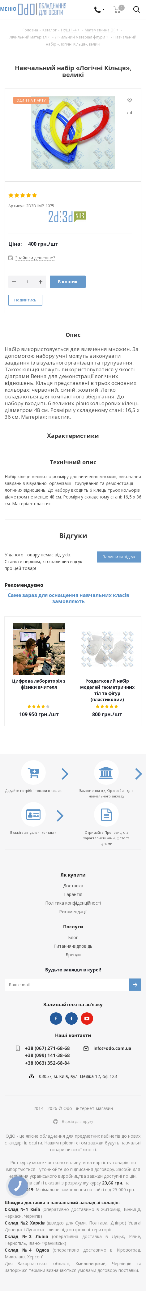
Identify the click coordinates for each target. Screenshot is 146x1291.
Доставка (73, 886)
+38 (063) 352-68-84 (47, 1063)
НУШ (71, 1018)
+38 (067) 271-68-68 (47, 1048)
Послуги (73, 926)
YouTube (87, 1018)
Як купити (73, 875)
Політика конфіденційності (73, 903)
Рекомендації (73, 911)
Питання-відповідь (73, 946)
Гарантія (73, 894)
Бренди (73, 955)
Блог (73, 937)
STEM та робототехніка (56, 1018)
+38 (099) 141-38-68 (47, 1055)
